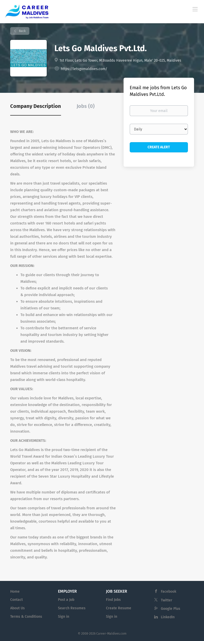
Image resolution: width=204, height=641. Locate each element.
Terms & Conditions (26, 616)
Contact (16, 600)
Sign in (63, 616)
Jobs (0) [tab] (86, 106)
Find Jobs (113, 600)
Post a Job (66, 600)
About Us (17, 608)
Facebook (168, 591)
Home (15, 591)
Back (22, 31)
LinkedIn (168, 617)
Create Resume (118, 608)
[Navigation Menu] (195, 9)
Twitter (166, 600)
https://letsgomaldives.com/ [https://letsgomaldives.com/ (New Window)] (84, 69)
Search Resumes (72, 608)
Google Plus (170, 608)
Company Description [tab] (35, 106)
